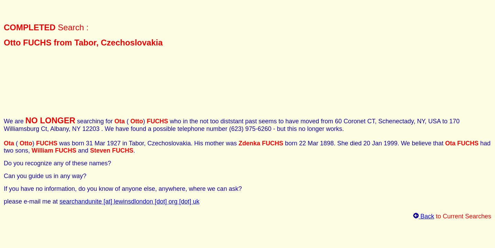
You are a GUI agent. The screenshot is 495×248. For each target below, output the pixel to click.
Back (423, 216)
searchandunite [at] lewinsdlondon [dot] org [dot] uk (129, 201)
